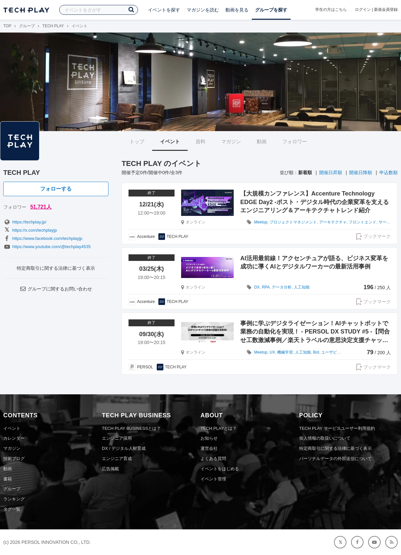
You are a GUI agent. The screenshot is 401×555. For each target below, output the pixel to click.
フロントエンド (362, 222)
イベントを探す (164, 9)
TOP (7, 26)
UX (272, 352)
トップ (137, 141)
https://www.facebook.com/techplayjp (42, 238)
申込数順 (388, 172)
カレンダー (14, 438)
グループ (27, 26)
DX (257, 287)
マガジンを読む (203, 9)
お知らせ (209, 438)
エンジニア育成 (117, 458)
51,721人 (41, 207)
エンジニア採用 (117, 438)
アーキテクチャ (333, 222)
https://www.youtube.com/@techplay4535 (47, 246)
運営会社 (209, 448)
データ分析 (282, 287)
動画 (262, 141)
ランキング (14, 499)
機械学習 (285, 352)
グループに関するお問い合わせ (56, 288)
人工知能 (302, 287)
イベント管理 (213, 478)
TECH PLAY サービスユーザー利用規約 (337, 428)
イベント (170, 141)
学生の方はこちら (331, 9)
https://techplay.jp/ (24, 222)
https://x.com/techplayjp (30, 230)
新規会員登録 (386, 9)
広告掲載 (110, 468)
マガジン (231, 141)
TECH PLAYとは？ (218, 428)
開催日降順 (360, 172)
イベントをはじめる (219, 468)
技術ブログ (14, 458)
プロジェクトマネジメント (293, 222)
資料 (200, 141)
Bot (316, 352)
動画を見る (236, 9)
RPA (266, 287)
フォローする (56, 189)
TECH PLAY (53, 26)
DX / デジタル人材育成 (124, 448)
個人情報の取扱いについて (324, 438)
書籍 (7, 478)
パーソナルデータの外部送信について (335, 458)
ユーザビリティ (335, 352)
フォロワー (294, 141)
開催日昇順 (330, 172)
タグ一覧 (11, 509)
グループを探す (271, 9)
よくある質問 (213, 458)
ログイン (363, 9)
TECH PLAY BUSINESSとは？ (131, 428)
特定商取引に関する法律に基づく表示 (56, 268)
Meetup (260, 222)
